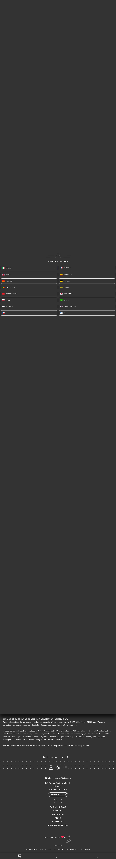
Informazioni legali (58, 825)
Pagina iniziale (58, 807)
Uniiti (59, 845)
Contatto (58, 821)
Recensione (58, 814)
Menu (58, 818)
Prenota (19, 855)
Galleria (58, 811)
